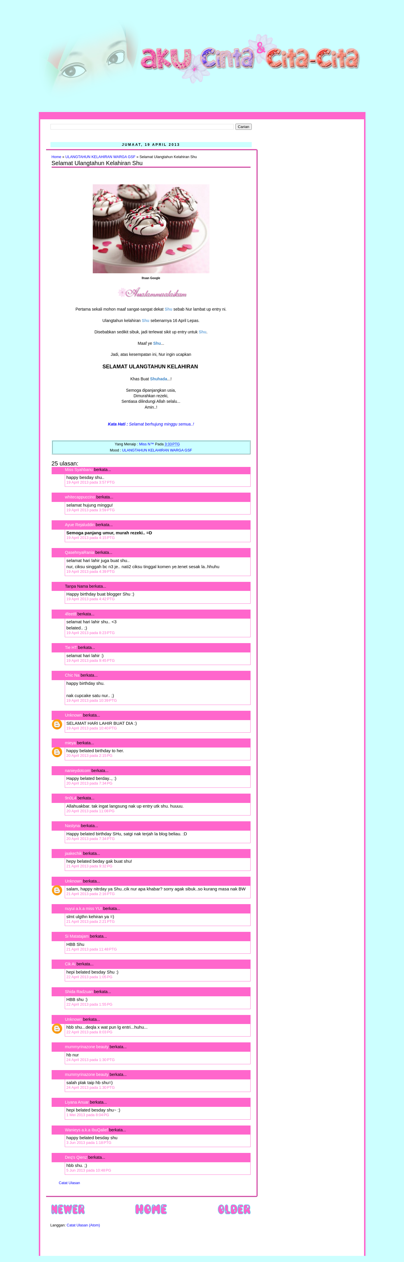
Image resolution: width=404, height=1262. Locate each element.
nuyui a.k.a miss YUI (83, 908)
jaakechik (73, 853)
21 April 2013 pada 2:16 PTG (91, 894)
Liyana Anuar (77, 1102)
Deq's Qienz (76, 1157)
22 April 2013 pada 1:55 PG (90, 1004)
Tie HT (71, 647)
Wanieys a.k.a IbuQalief (86, 1130)
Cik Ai (70, 964)
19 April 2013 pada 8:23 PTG (91, 633)
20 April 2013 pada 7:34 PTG (91, 838)
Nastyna (72, 825)
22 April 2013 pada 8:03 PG (90, 1032)
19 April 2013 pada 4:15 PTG (91, 537)
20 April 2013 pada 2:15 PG (90, 755)
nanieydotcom (77, 770)
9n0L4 (70, 798)
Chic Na (72, 675)
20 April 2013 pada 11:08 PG (91, 811)
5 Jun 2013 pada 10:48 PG (89, 1170)
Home (57, 157)
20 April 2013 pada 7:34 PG (90, 783)
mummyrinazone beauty (87, 1046)
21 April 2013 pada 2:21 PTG (91, 921)
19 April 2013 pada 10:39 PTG (92, 700)
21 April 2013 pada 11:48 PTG (92, 949)
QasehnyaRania (79, 552)
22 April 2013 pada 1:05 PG (90, 977)
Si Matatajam (77, 936)
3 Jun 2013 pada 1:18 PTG (89, 1142)
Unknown (73, 715)
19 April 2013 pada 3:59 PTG (91, 510)
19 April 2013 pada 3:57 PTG (91, 482)
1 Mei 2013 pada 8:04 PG (88, 1115)
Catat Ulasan (69, 1183)
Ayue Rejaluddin (80, 524)
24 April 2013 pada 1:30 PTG (91, 1060)
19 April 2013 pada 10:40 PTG (92, 728)
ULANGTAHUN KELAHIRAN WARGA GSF (100, 157)
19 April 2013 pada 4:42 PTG (91, 599)
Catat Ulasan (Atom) (83, 1225)
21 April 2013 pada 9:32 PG (90, 866)
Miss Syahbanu (79, 469)
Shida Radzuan (79, 991)
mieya (70, 743)
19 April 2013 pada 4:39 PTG (91, 571)
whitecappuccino (80, 497)
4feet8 (70, 614)
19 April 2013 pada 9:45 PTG (91, 660)
